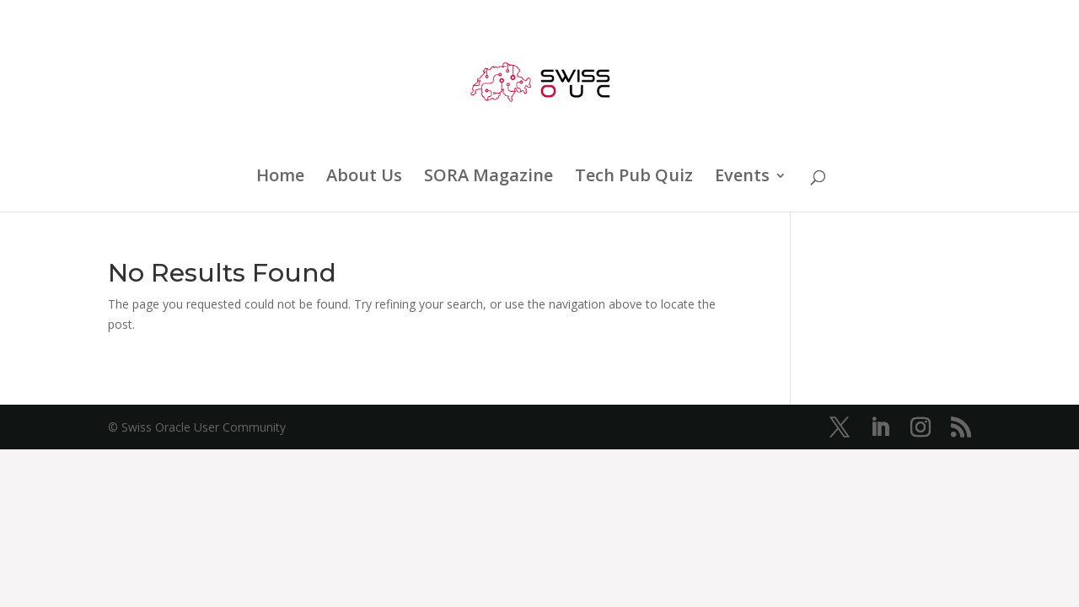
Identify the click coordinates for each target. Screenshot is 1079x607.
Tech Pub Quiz (634, 177)
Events (742, 177)
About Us (364, 177)
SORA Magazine (488, 177)
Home (280, 177)
